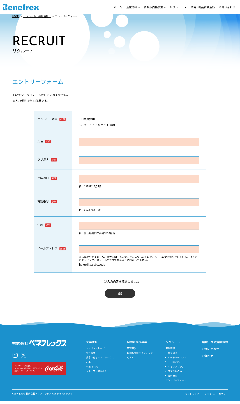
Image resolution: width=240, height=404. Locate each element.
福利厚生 (172, 378)
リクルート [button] (178, 7)
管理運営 (131, 351)
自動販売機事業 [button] (155, 7)
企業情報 (92, 345)
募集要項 (170, 351)
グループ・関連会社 (96, 374)
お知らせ (207, 358)
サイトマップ (192, 397)
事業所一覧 (92, 369)
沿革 (88, 365)
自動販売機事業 (137, 345)
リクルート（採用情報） (37, 16)
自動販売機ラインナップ (140, 355)
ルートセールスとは (178, 360)
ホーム (118, 7)
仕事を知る (171, 355)
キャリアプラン (176, 369)
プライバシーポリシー (216, 397)
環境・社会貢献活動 (202, 7)
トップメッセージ (95, 351)
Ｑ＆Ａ (130, 360)
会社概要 (90, 355)
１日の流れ (174, 365)
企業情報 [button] (133, 7)
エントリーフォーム (176, 383)
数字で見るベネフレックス (100, 360)
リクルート (173, 345)
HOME (15, 16)
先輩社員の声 (175, 374)
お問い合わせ (227, 7)
